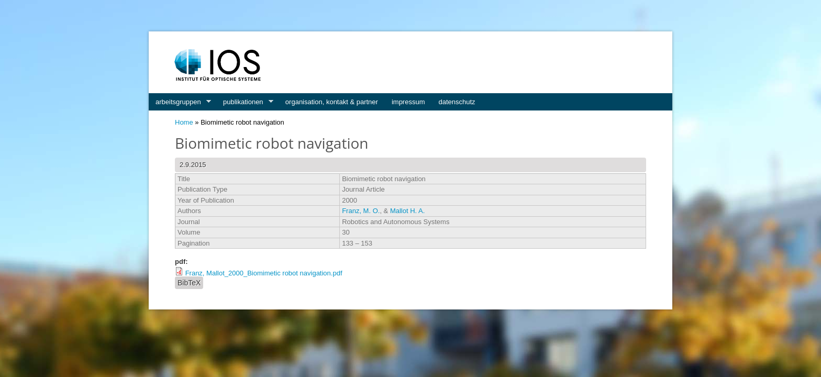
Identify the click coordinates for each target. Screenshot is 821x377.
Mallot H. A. (407, 211)
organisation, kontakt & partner (331, 102)
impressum (408, 102)
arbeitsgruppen (180, 102)
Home (184, 122)
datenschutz (457, 102)
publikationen (244, 102)
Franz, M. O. (361, 211)
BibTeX (189, 283)
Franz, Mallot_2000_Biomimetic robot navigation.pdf (263, 273)
